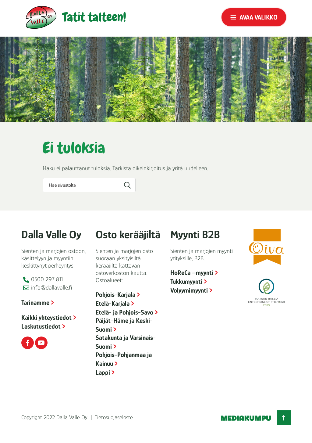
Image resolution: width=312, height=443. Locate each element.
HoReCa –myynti (191, 272)
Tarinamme (35, 302)
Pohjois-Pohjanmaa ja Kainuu (124, 359)
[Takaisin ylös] (284, 417)
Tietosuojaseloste (114, 417)
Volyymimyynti (189, 290)
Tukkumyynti (186, 281)
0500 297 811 (47, 279)
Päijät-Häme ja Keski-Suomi (124, 325)
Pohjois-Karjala (115, 294)
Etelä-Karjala (112, 303)
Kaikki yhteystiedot (46, 317)
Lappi (103, 372)
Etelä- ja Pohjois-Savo (124, 312)
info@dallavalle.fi (51, 287)
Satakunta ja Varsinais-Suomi (126, 342)
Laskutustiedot (41, 326)
